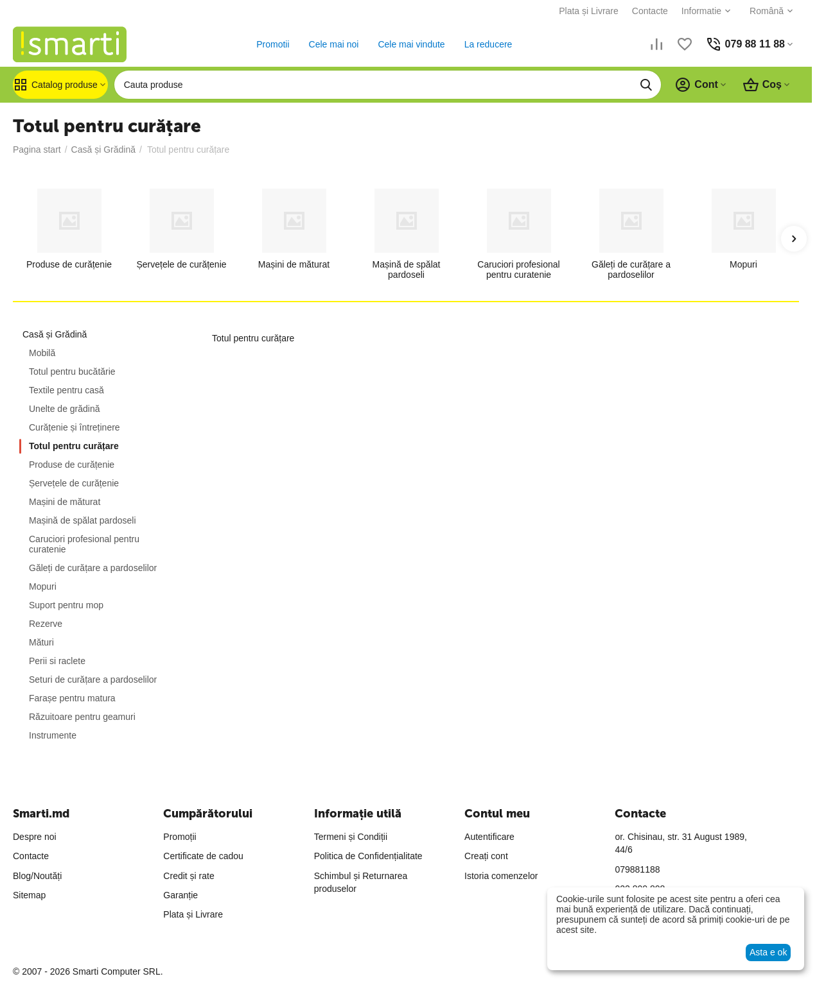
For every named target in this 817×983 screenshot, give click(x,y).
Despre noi (35, 837)
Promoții (179, 837)
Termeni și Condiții (350, 837)
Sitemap (29, 895)
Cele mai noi (334, 44)
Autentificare (489, 837)
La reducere (488, 44)
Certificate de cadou (203, 856)
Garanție (180, 895)
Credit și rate (188, 876)
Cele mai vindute (411, 44)
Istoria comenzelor (501, 876)
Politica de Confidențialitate (368, 856)
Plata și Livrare (589, 11)
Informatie (701, 11)
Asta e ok (768, 952)
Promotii (272, 44)
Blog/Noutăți (37, 876)
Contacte (650, 11)
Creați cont (486, 856)
